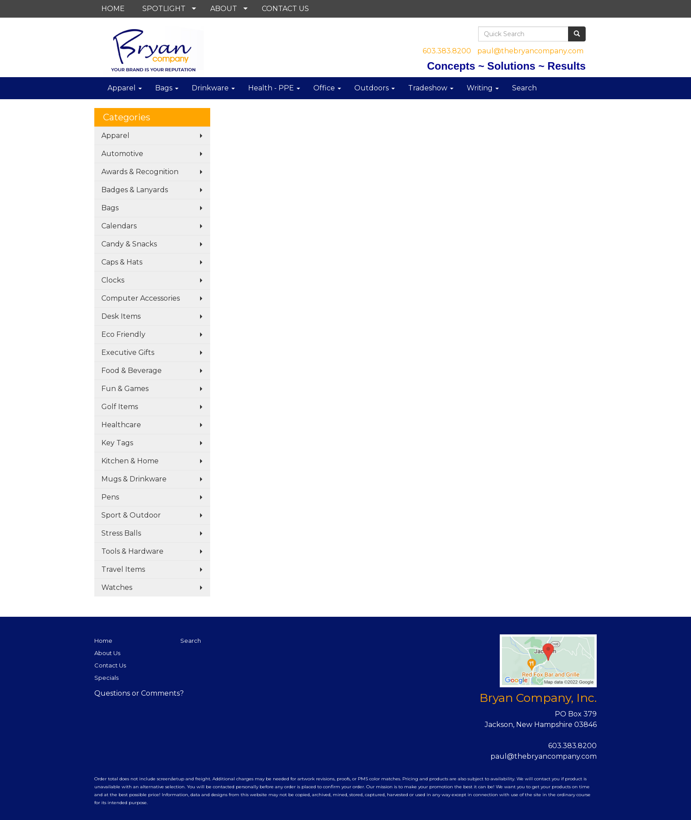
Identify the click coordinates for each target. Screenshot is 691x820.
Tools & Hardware (132, 551)
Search (524, 88)
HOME (113, 8)
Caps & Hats (121, 262)
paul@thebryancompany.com (530, 51)
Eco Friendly (123, 334)
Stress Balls (121, 533)
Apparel (125, 88)
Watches (116, 587)
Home (103, 640)
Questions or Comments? (139, 693)
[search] (577, 33)
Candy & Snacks (129, 244)
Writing (483, 88)
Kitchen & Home (130, 461)
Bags (166, 88)
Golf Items (119, 407)
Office (327, 88)
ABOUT (223, 8)
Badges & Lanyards (134, 190)
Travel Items (123, 569)
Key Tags (117, 443)
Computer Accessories (140, 298)
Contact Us (110, 665)
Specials (106, 677)
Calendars (119, 226)
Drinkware (213, 88)
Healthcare (121, 425)
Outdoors (374, 88)
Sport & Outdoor (131, 515)
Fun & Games (125, 388)
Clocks (112, 280)
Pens (110, 497)
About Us (107, 652)
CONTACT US (285, 8)
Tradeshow (430, 88)
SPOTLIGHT (164, 8)
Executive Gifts (127, 352)
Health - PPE (274, 88)
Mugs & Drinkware (134, 479)
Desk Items (121, 316)
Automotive (122, 153)
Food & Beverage (131, 370)
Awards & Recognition (139, 172)
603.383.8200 (447, 51)
